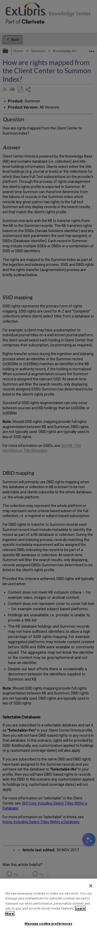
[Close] (90, 885)
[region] (48, 906)
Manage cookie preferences (48, 924)
